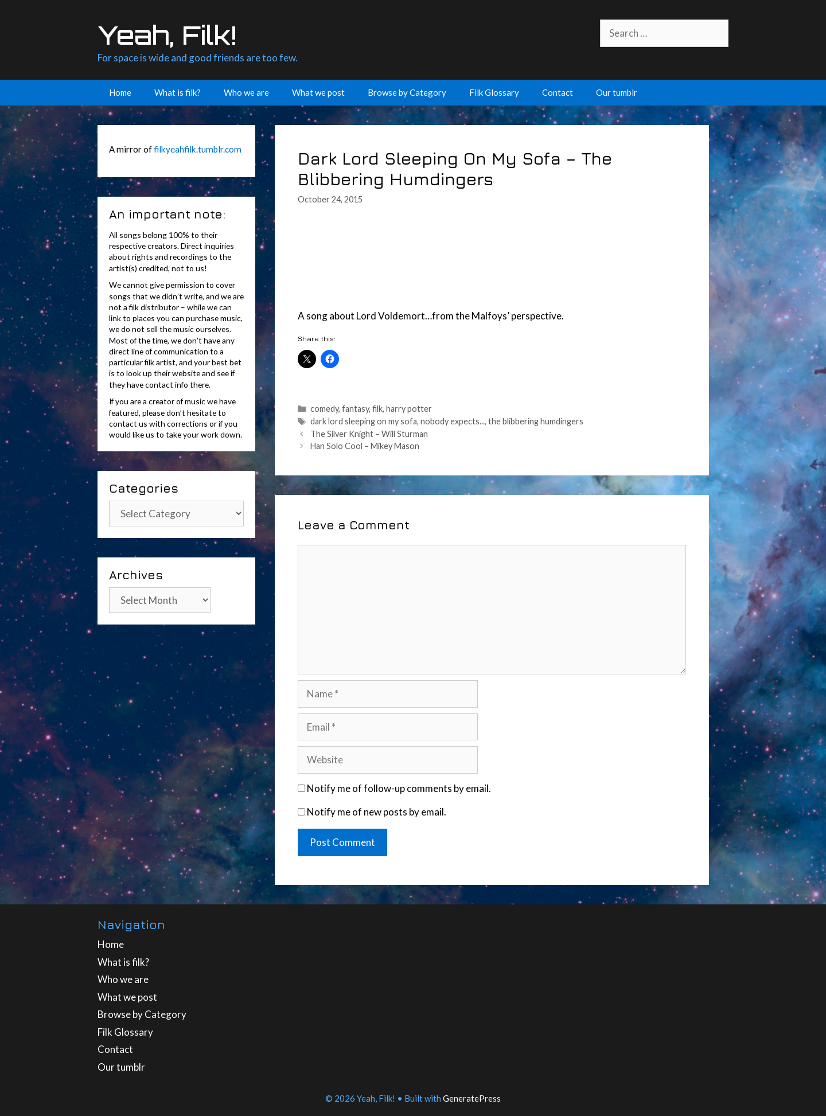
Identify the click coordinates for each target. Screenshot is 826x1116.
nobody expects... (452, 421)
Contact (557, 92)
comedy (324, 408)
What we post (318, 92)
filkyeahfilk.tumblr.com (197, 149)
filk (377, 408)
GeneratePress (472, 1098)
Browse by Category (407, 92)
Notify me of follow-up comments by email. (399, 788)
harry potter (409, 408)
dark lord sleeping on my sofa (363, 421)
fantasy (355, 408)
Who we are (246, 92)
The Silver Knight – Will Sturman (369, 434)
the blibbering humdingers (535, 421)
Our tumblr (616, 92)
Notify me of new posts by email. (376, 812)
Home (120, 92)
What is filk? (177, 92)
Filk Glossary (494, 92)
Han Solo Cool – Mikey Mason (364, 446)
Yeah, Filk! (167, 35)
